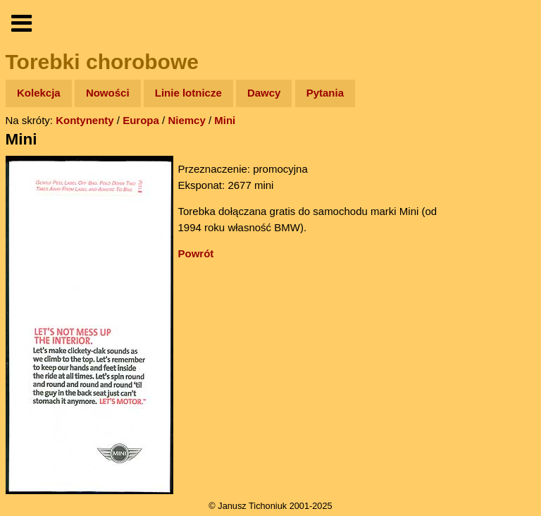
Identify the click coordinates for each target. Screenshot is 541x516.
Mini (224, 120)
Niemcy (186, 120)
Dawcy (264, 93)
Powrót (196, 253)
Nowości (108, 93)
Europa (141, 120)
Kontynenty (85, 120)
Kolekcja (39, 93)
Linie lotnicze (188, 93)
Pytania (325, 93)
